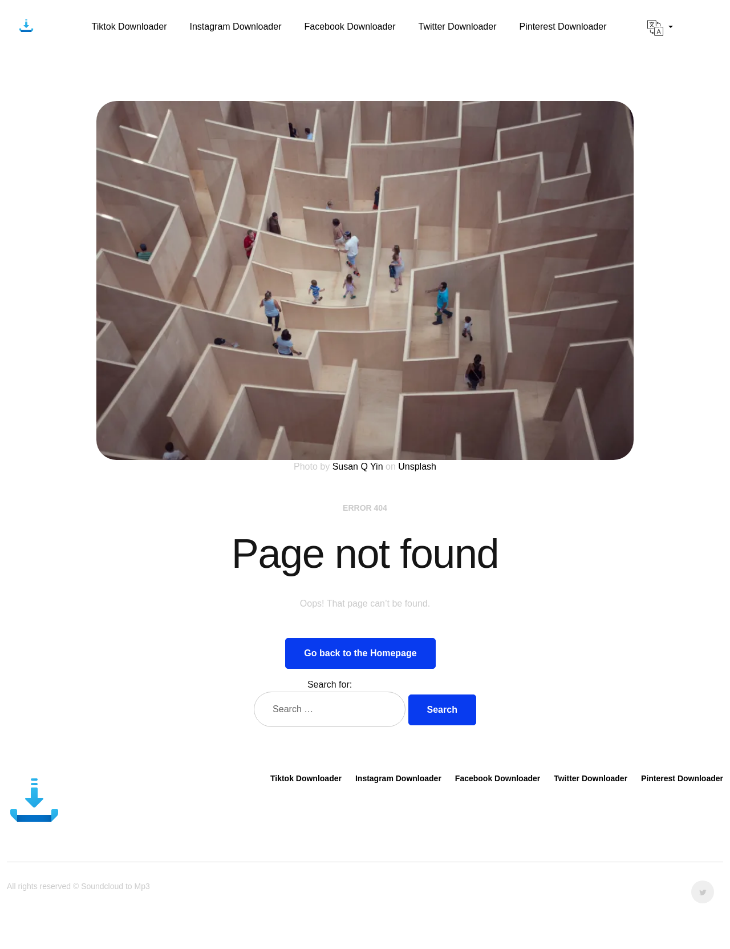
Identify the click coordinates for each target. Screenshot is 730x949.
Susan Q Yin (357, 466)
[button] (660, 28)
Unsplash (417, 466)
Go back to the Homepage (360, 653)
